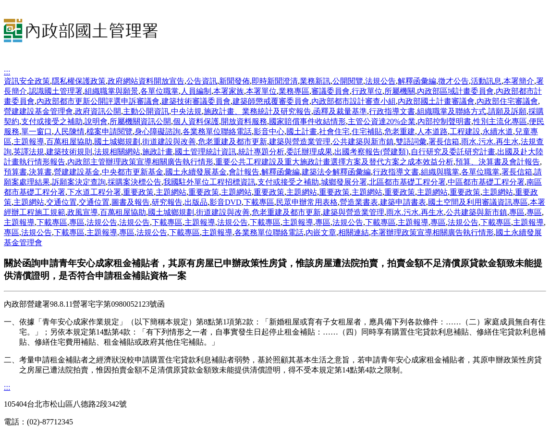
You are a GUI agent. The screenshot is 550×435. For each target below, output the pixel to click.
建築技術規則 (69, 152)
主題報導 (28, 141)
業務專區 (294, 91)
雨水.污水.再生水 (490, 141)
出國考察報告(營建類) (371, 152)
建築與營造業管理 (299, 141)
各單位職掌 (159, 91)
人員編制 (196, 91)
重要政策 (138, 192)
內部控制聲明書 (444, 121)
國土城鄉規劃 (117, 141)
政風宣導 (82, 212)
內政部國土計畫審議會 (436, 101)
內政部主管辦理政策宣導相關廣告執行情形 (140, 162)
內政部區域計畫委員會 (455, 91)
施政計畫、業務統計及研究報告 (257, 111)
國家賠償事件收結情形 (307, 121)
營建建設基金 (77, 172)
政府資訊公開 (98, 111)
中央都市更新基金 (132, 172)
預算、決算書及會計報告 (497, 162)
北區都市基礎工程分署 (407, 182)
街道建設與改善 (169, 141)
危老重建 (399, 131)
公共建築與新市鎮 (363, 141)
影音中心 (269, 131)
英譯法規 (28, 152)
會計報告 (244, 172)
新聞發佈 (234, 81)
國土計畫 (301, 131)
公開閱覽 (347, 81)
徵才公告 (453, 81)
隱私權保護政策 (79, 81)
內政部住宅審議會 (507, 101)
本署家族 (228, 91)
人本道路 (432, 131)
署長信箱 (443, 141)
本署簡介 (518, 81)
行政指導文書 (392, 111)
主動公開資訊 (146, 111)
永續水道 (497, 131)
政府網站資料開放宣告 (146, 81)
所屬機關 (399, 91)
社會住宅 (334, 131)
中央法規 (186, 111)
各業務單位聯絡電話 (217, 131)
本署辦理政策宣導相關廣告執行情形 (432, 232)
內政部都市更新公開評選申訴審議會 (98, 101)
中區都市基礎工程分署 (486, 182)
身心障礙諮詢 (157, 131)
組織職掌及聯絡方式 (451, 111)
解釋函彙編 (417, 81)
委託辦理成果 (309, 152)
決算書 (40, 172)
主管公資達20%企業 (382, 121)
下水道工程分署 (94, 192)
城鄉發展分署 (344, 182)
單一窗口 (36, 131)
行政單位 (367, 91)
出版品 (196, 202)
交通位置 (61, 202)
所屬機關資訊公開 (140, 121)
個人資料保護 (196, 121)
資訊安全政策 (27, 81)
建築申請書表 (403, 202)
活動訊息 (486, 81)
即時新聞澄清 (275, 81)
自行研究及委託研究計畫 (453, 152)
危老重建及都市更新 (232, 141)
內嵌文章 (321, 232)
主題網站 (171, 192)
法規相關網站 (117, 152)
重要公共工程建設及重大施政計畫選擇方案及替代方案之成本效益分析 (334, 162)
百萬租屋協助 (69, 141)
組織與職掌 (440, 172)
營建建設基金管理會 (38, 111)
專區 (517, 212)
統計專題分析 (261, 152)
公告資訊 (201, 81)
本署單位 (261, 91)
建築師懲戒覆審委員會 (270, 101)
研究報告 (167, 202)
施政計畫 (157, 152)
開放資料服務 (244, 121)
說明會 (96, 121)
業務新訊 (315, 81)
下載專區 (259, 202)
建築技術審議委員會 (196, 101)
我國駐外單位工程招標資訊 (209, 182)
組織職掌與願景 (111, 91)
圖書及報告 (130, 202)
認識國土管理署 (56, 91)
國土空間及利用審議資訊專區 (478, 202)
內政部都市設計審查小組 (353, 101)
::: (7, 72)
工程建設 (465, 131)
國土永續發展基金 (196, 172)
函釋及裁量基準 (340, 111)
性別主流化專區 (500, 121)
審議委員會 (330, 91)
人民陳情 (69, 131)
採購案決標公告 (134, 182)
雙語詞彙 (411, 141)
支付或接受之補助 (52, 121)
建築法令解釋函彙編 (336, 172)
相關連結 (353, 232)
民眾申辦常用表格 (307, 202)
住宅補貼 (367, 131)
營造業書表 (359, 202)
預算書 (15, 172)
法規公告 (380, 81)
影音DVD (225, 202)
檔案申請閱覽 (109, 131)
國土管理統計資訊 (205, 152)
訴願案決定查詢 (79, 182)
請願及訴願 (507, 111)
